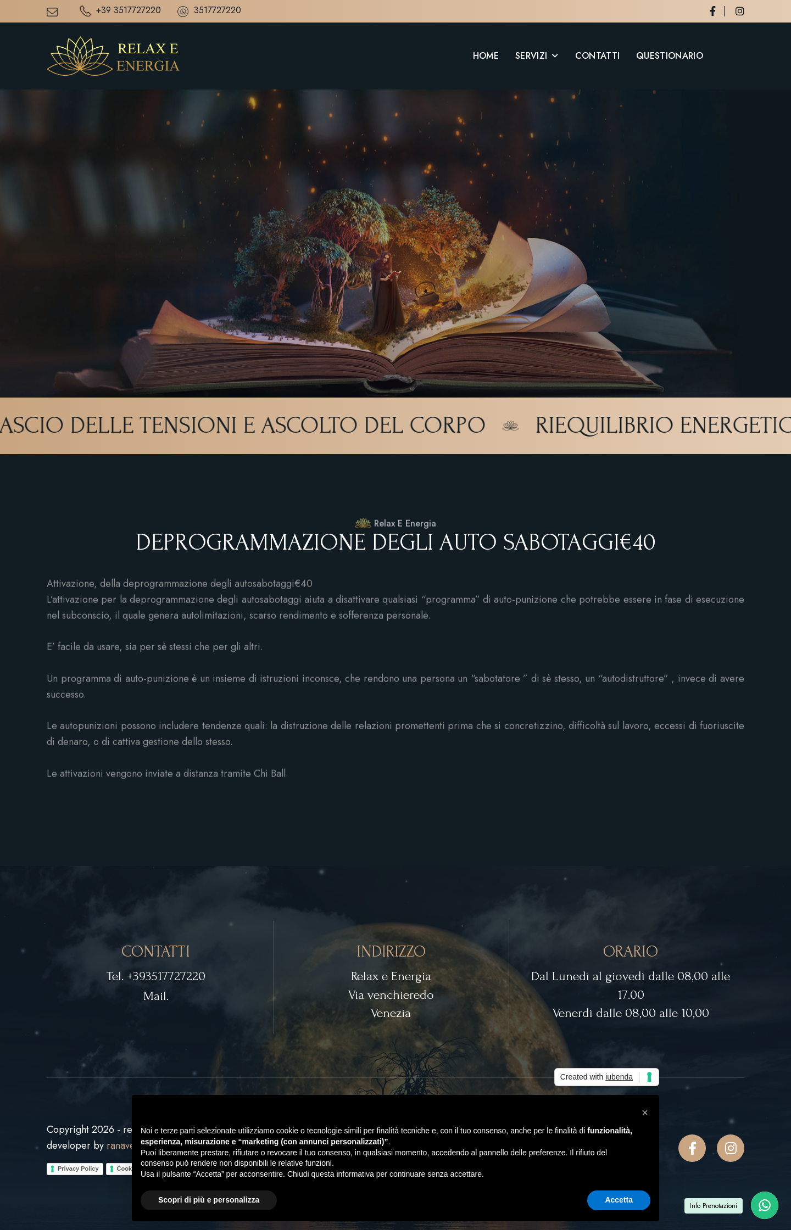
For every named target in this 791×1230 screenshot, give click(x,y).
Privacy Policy (78, 1168)
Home (486, 55)
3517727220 (209, 10)
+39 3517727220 (120, 11)
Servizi (531, 55)
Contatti (597, 55)
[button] (645, 1112)
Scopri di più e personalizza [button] (208, 1199)
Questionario (669, 55)
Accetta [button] (619, 1199)
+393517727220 (166, 976)
